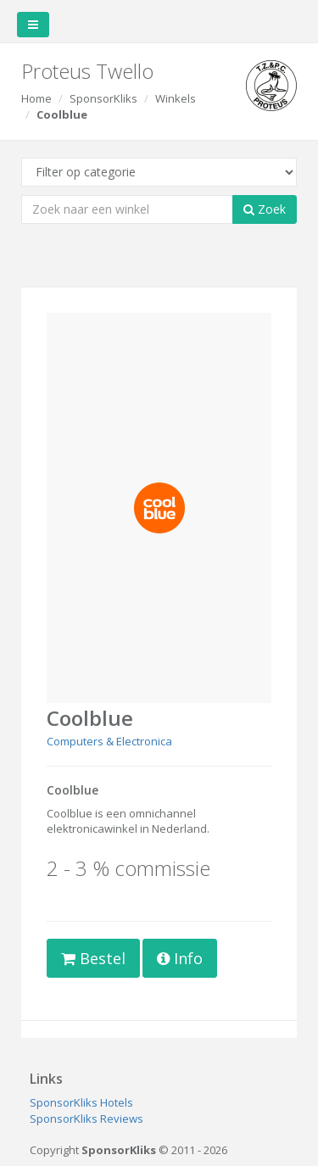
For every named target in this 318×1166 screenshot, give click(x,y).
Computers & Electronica (109, 741)
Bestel (93, 958)
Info (180, 958)
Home (36, 98)
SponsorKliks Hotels (81, 1102)
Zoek (264, 209)
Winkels (175, 98)
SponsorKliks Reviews (86, 1118)
